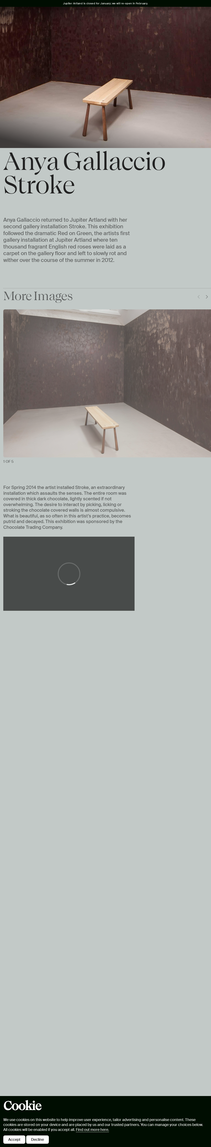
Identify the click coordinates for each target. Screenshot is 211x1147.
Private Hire (173, 32)
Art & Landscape (71, 32)
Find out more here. (92, 1129)
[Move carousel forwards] (207, 297)
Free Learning (110, 32)
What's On (38, 32)
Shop (197, 32)
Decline (37, 1139)
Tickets (175, 16)
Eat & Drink (143, 32)
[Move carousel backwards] (199, 297)
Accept (14, 1139)
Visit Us (14, 32)
